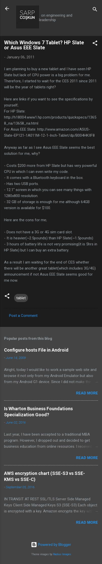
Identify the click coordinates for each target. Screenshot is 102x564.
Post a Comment (23, 315)
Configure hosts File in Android (36, 350)
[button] (95, 44)
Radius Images (62, 554)
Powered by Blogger (51, 544)
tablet (21, 298)
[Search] (95, 10)
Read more (87, 393)
